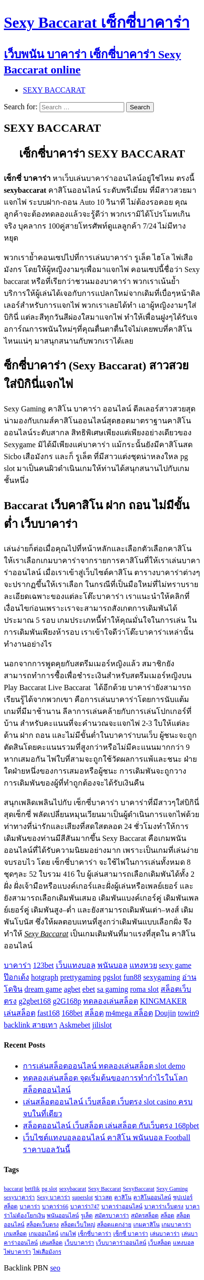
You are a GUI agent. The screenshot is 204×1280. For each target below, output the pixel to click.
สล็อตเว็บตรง (42, 1224)
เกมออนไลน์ (43, 1233)
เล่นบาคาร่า (165, 1233)
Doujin (165, 1013)
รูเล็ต (87, 1215)
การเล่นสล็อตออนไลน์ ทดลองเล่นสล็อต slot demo (104, 1066)
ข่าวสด (103, 1197)
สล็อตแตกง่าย (114, 1224)
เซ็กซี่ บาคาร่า (130, 1233)
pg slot (49, 1189)
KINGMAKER (163, 1001)
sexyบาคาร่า (19, 1197)
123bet (43, 965)
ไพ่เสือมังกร (47, 1252)
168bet (72, 1013)
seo (55, 1268)
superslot (82, 1197)
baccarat (13, 1189)
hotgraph (44, 977)
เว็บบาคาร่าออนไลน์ (121, 1242)
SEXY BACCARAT (54, 90)
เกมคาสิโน (146, 1224)
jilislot (102, 1025)
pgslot (112, 977)
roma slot (144, 989)
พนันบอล (112, 965)
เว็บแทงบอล (76, 965)
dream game (43, 989)
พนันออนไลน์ (63, 1215)
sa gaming (112, 989)
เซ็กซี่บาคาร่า (94, 1233)
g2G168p (67, 1001)
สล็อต (94, 1013)
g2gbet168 (35, 1001)
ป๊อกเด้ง (16, 977)
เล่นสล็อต (19, 1013)
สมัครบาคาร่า (112, 1215)
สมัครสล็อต (145, 1215)
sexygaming (161, 977)
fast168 (48, 1013)
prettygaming (80, 977)
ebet (88, 989)
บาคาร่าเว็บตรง (163, 1206)
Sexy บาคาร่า (53, 1197)
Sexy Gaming (172, 1189)
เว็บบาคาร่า (79, 1242)
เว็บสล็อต (159, 1242)
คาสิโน (122, 1197)
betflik (32, 1189)
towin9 (188, 1013)
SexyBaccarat (138, 1189)
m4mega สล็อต (129, 1013)
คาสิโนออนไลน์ (152, 1197)
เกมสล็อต (15, 1233)
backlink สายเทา (30, 1025)
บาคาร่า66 (55, 1206)
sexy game (175, 965)
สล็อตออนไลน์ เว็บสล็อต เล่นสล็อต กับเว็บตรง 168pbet (111, 1126)
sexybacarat (72, 1189)
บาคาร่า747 (84, 1206)
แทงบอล (183, 1242)
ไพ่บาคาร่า (17, 1252)
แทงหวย (143, 965)
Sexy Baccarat (104, 1189)
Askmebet (74, 1025)
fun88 (132, 977)
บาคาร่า (17, 965)
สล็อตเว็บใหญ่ (78, 1224)
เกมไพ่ (68, 1233)
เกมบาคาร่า (176, 1224)
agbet (72, 989)
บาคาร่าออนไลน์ (121, 1206)
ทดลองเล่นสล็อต (110, 1001)
